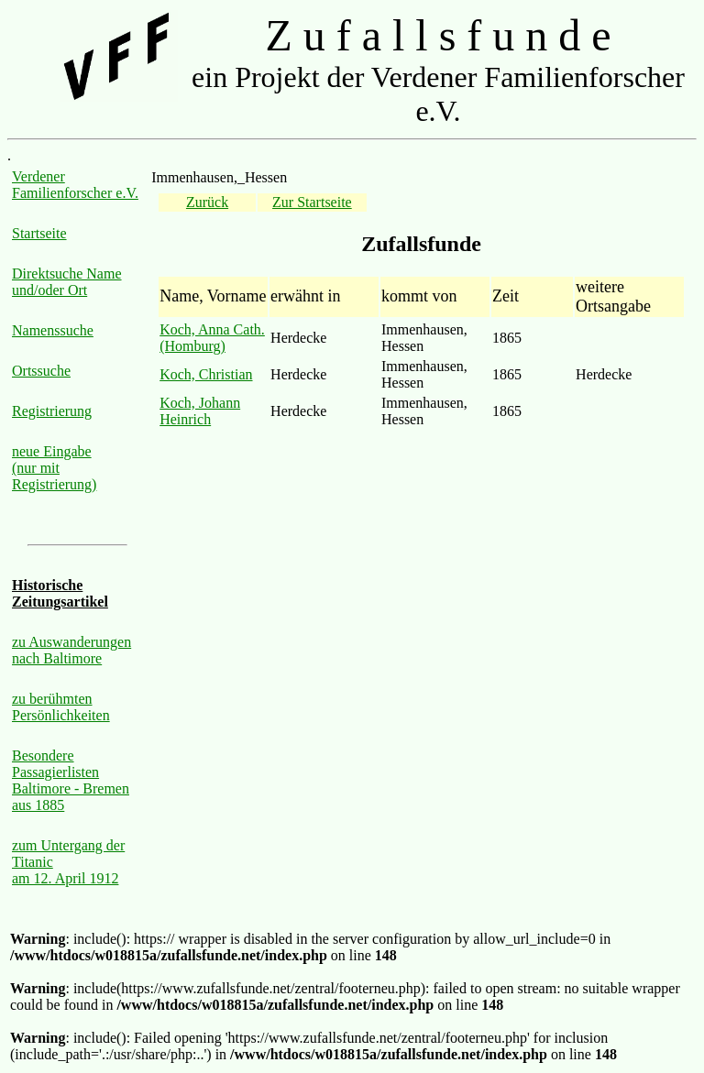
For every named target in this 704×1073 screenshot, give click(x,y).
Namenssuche (53, 330)
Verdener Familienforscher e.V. (75, 185)
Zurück (207, 202)
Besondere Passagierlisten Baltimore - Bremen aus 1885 (70, 780)
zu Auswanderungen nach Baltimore (71, 650)
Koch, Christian (206, 374)
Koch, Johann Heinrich (200, 411)
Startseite (39, 233)
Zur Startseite (312, 202)
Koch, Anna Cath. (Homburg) (212, 338)
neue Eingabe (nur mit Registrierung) (54, 467)
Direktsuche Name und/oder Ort (67, 282)
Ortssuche (41, 370)
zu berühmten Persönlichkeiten (61, 707)
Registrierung (52, 411)
